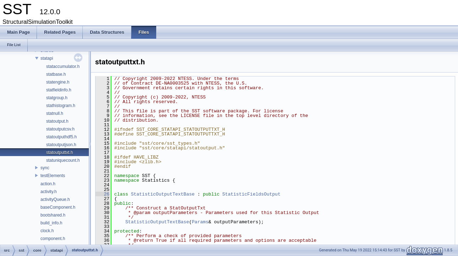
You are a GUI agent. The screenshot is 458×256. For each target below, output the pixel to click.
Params (200, 222)
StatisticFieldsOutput (251, 194)
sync (44, 167)
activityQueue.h (55, 199)
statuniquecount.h (63, 160)
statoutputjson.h (61, 144)
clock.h (47, 230)
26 (102, 194)
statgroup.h (56, 97)
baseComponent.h (57, 207)
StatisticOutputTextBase (163, 194)
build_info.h (51, 222)
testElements (52, 175)
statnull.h (54, 113)
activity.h (48, 191)
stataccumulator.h (63, 66)
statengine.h (57, 82)
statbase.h (56, 74)
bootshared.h (52, 215)
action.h (47, 183)
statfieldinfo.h (58, 89)
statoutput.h (57, 121)
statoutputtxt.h (59, 152)
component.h (52, 238)
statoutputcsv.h (60, 129)
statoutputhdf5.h (61, 136)
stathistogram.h (60, 105)
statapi (46, 58)
